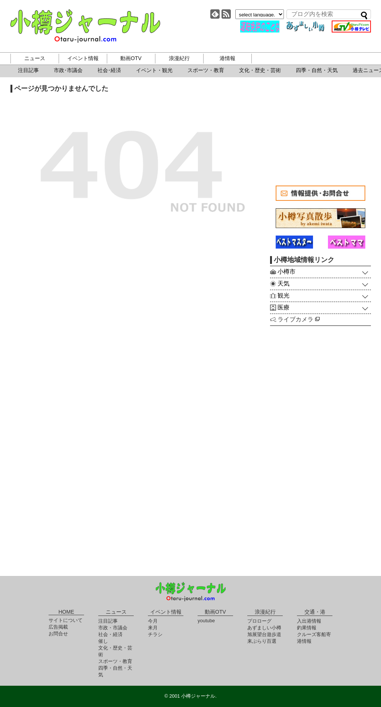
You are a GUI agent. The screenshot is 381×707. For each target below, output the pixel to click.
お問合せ (58, 633)
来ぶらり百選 (261, 641)
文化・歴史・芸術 (260, 70)
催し (103, 641)
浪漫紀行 (179, 58)
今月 (153, 621)
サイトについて (66, 620)
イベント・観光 (154, 70)
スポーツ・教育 (206, 70)
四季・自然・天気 (317, 70)
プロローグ (259, 621)
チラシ (155, 634)
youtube (206, 620)
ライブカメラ (299, 319)
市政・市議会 (112, 627)
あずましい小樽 (264, 627)
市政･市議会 (68, 70)
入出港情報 (309, 621)
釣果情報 (306, 627)
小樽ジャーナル (85, 26)
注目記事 (28, 70)
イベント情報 (83, 58)
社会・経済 (110, 634)
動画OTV (131, 58)
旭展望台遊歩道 (264, 634)
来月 (153, 627)
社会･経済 (109, 70)
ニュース (34, 58)
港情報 (227, 58)
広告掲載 (58, 627)
